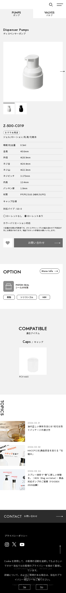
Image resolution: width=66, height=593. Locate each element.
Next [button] (62, 71)
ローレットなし (12, 216)
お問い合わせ (44, 243)
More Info (50, 271)
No (41, 587)
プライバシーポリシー (16, 535)
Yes (24, 587)
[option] (33, 71)
